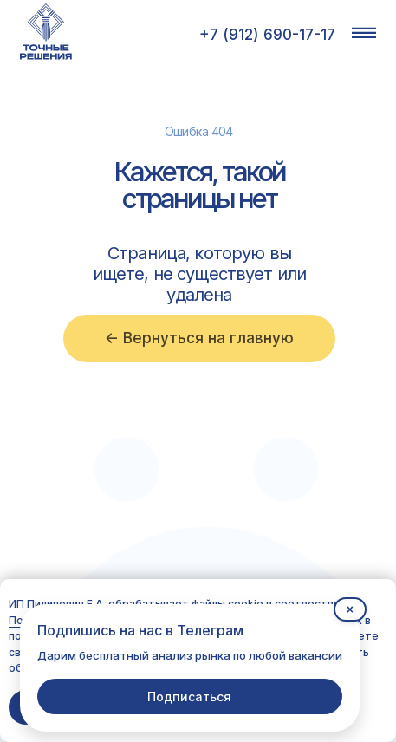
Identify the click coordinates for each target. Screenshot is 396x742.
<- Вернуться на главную (199, 338)
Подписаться (189, 696)
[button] (364, 32)
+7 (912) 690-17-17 (267, 34)
